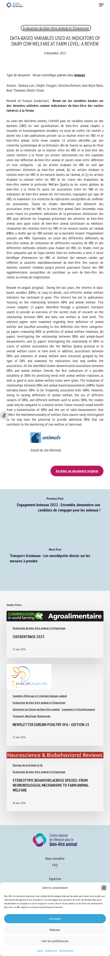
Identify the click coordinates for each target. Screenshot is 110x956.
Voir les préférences (55, 941)
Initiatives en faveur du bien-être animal (36, 709)
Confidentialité (51, 950)
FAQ (55, 865)
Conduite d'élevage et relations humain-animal (40, 696)
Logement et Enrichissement (78, 709)
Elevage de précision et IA (27, 765)
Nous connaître (55, 858)
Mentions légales (66, 950)
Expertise (55, 878)
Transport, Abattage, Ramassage (32, 716)
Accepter (55, 918)
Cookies (40, 950)
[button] (104, 888)
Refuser (55, 930)
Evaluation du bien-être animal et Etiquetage (56, 28)
